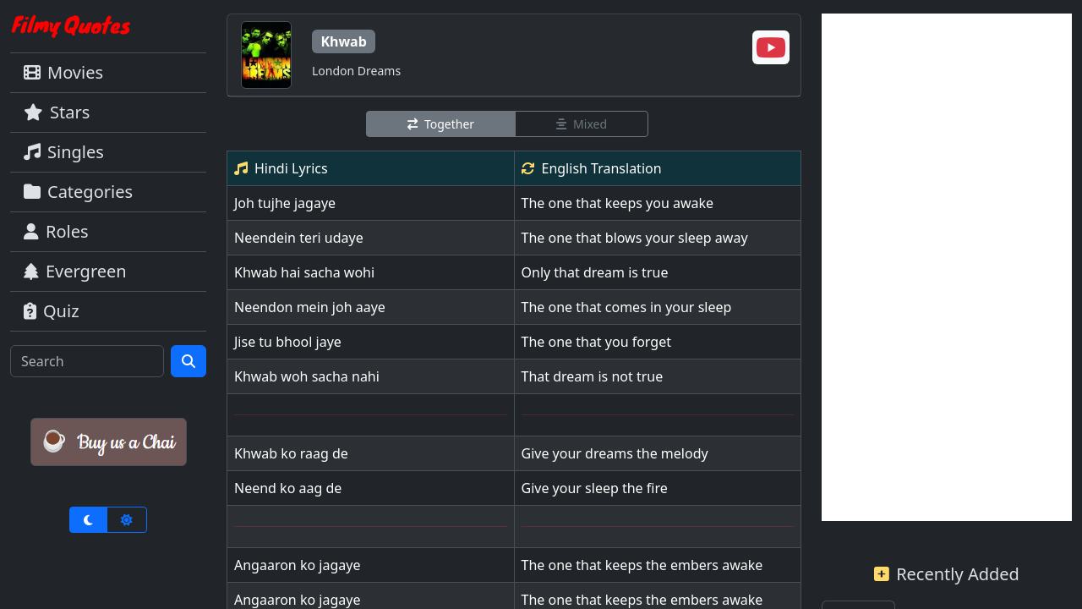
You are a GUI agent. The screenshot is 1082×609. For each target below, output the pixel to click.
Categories (78, 191)
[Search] (87, 361)
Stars (57, 112)
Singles (64, 151)
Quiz (51, 310)
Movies (63, 72)
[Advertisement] (947, 267)
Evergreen (75, 271)
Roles (56, 231)
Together (440, 124)
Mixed (581, 124)
